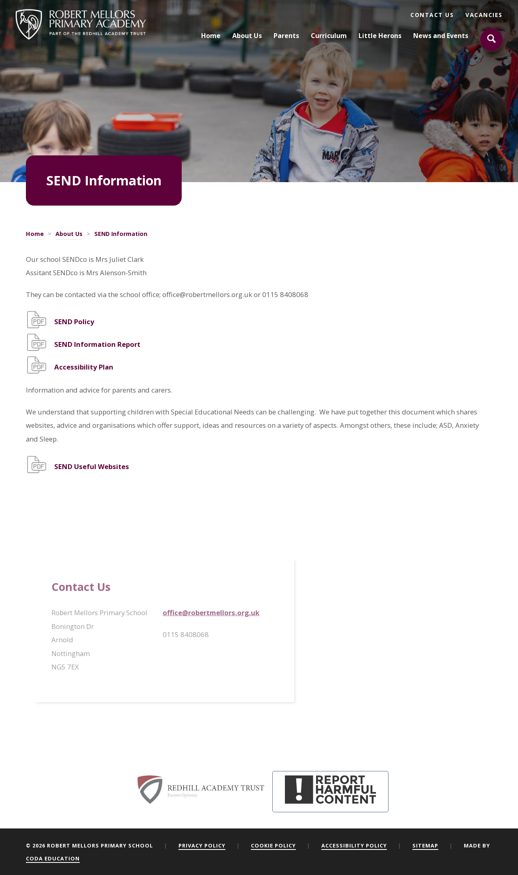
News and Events (440, 36)
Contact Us (432, 15)
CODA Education (53, 858)
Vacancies (484, 15)
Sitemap (425, 845)
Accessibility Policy (354, 845)
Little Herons (380, 36)
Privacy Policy (201, 845)
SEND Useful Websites (91, 466)
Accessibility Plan (83, 367)
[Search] (491, 39)
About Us (247, 36)
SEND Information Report (97, 344)
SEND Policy (74, 321)
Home (211, 36)
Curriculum (329, 36)
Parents (286, 36)
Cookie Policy (273, 845)
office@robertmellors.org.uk (211, 612)
